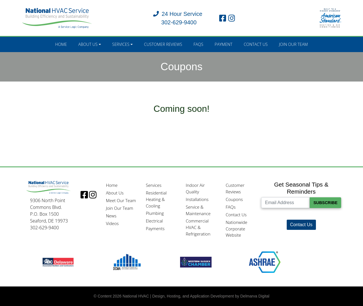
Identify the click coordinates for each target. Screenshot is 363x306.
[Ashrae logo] (265, 262)
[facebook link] (222, 18)
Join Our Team (293, 44)
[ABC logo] (58, 262)
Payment (224, 44)
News (111, 216)
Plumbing (155, 213)
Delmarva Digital (254, 296)
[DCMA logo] (127, 262)
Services (121, 44)
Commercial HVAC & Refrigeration (198, 227)
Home (61, 44)
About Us (88, 44)
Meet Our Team (121, 200)
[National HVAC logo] (57, 17)
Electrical (154, 221)
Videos (112, 223)
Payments (155, 228)
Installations (197, 199)
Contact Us (255, 44)
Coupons (234, 199)
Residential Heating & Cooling (156, 199)
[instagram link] (231, 18)
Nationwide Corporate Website (236, 228)
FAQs (198, 44)
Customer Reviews (163, 44)
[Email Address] (285, 202)
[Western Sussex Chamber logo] (196, 262)
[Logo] (48, 187)
